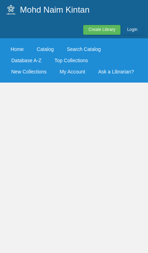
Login (132, 29)
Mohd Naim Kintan (55, 9)
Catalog (45, 49)
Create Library (101, 29)
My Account (72, 71)
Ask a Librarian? (116, 71)
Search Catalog (84, 49)
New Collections (29, 71)
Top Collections (71, 60)
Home (17, 49)
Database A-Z (26, 60)
